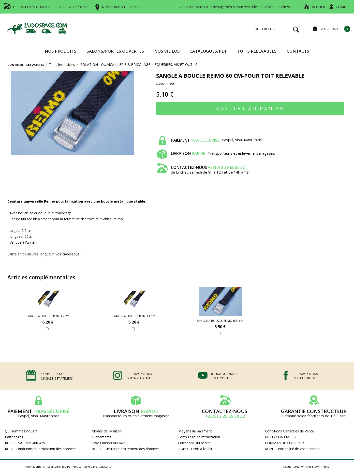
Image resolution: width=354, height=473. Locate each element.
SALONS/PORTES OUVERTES (115, 51)
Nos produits (60, 51)
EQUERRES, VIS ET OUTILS (176, 64)
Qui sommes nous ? (21, 431)
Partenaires (14, 437)
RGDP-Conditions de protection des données (40, 448)
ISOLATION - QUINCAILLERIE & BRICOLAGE (114, 64)
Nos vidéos (167, 51)
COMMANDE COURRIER (284, 443)
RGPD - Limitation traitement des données (126, 448)
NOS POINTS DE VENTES (122, 7)
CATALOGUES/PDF (208, 51)
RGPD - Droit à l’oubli (195, 448)
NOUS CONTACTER (280, 437)
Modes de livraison (107, 431)
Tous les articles (62, 64)
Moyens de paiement (195, 431)
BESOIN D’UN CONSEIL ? (50, 7)
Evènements (101, 437)
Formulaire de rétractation (199, 437)
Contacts (298, 51)
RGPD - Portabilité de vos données (292, 448)
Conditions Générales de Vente (289, 431)
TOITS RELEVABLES (257, 51)
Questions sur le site (194, 443)
